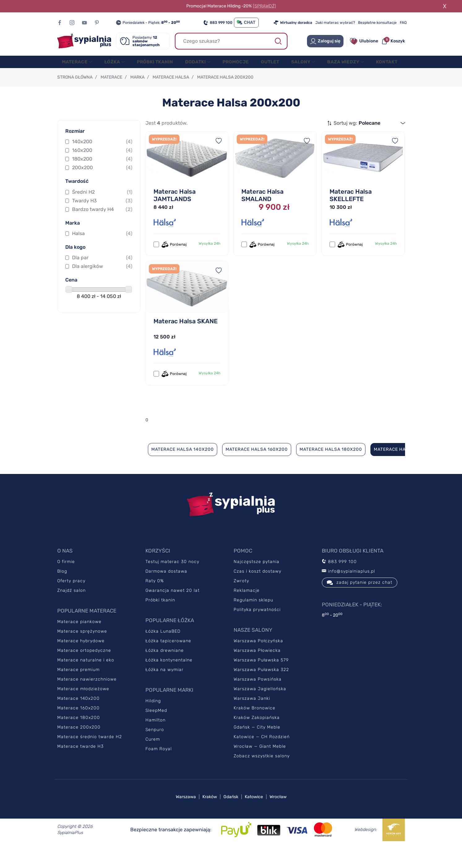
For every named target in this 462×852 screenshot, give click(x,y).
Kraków (209, 803)
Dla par (102, 264)
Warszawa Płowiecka (257, 656)
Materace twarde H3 (80, 752)
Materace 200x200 (79, 733)
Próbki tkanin (160, 606)
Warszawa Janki (252, 704)
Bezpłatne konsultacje (377, 22)
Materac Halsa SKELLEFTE (351, 201)
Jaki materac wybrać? (335, 22)
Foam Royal (158, 755)
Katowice (254, 803)
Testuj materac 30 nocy (172, 567)
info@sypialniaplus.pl (348, 577)
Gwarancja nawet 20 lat (172, 596)
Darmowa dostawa (166, 577)
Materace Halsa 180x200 (331, 455)
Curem (152, 745)
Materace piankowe (79, 627)
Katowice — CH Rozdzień (262, 743)
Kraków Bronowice (254, 714)
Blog (62, 577)
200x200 (102, 174)
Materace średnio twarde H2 (89, 743)
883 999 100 (217, 22)
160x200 (102, 156)
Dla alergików (102, 272)
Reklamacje (247, 596)
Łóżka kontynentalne (168, 666)
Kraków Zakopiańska (257, 723)
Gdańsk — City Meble (257, 733)
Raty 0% (154, 587)
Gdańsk (230, 803)
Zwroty (241, 587)
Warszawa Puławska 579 (261, 666)
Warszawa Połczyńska (258, 647)
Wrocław (278, 803)
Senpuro (154, 735)
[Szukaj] (231, 41)
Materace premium (78, 675)
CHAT (246, 22)
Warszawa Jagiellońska (260, 695)
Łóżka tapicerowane (168, 647)
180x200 (102, 165)
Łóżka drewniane (164, 656)
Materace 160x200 (78, 714)
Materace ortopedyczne (84, 656)
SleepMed (156, 716)
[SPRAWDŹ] (264, 6)
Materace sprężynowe (82, 637)
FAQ (403, 22)
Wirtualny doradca (293, 22)
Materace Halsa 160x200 (257, 455)
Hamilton (155, 726)
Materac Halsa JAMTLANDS (174, 201)
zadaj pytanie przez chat (359, 589)
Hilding (153, 707)
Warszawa (186, 803)
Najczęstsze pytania (256, 567)
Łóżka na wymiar (164, 675)
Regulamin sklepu (253, 606)
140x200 (102, 148)
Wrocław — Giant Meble (260, 752)
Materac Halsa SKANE (185, 327)
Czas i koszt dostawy (257, 577)
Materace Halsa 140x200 (182, 455)
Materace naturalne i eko (85, 666)
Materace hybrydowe (81, 647)
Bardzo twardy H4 (102, 216)
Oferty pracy (71, 587)
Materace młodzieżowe (83, 695)
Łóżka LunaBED (162, 637)
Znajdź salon (71, 596)
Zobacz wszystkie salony (262, 762)
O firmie (66, 567)
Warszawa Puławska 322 (261, 675)
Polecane (369, 129)
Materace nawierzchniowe (87, 685)
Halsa (102, 240)
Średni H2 (102, 198)
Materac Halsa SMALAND (262, 201)
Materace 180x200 (78, 723)
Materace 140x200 (78, 704)
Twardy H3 (102, 207)
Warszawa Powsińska (258, 685)
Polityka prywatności (257, 615)
